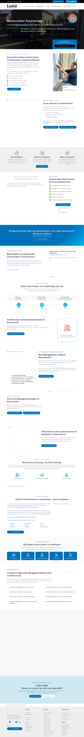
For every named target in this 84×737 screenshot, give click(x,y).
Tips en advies (46, 725)
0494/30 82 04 (46, 122)
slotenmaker (15, 1)
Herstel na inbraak (47, 709)
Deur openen (46, 705)
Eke (16, 729)
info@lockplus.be (56, 352)
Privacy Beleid (32, 735)
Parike (39, 730)
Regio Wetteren (65, 721)
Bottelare (26, 731)
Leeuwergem (72, 731)
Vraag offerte (27, 709)
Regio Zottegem (65, 718)
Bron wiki (51, 266)
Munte (49, 731)
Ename (22, 728)
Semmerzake (66, 728)
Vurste (52, 731)
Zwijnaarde (15, 731)
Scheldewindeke (40, 731)
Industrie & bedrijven (42, 548)
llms (45, 735)
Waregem (42, 514)
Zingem (27, 514)
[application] (34, 6)
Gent (41, 513)
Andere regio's (64, 724)
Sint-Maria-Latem (68, 729)
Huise (50, 728)
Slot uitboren (46, 707)
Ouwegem (74, 728)
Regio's (64, 712)
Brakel (43, 729)
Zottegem (27, 516)
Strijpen (58, 730)
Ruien (61, 244)
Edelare (16, 728)
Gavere (62, 728)
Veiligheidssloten (46, 714)
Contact (27, 699)
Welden (44, 728)
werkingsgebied (13, 510)
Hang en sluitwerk (47, 710)
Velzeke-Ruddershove (52, 730)
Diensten (46, 699)
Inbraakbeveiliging (47, 717)
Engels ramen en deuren (48, 723)
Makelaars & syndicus (28, 548)
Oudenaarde (28, 513)
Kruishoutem (24, 729)
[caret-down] (18, 290)
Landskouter (56, 731)
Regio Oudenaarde (65, 714)
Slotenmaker (65, 699)
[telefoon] (19, 712)
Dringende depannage (47, 702)
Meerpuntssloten (46, 712)
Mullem (10, 729)
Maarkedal (22, 730)
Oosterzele (12, 516)
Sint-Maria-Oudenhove (16, 730)
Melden (32, 728)
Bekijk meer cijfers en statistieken (16, 476)
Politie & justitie (70, 548)
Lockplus (17, 735)
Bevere (13, 728)
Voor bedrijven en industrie (67, 704)
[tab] (24, 577)
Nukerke (32, 730)
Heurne (52, 728)
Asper (47, 728)
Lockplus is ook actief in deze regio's (17, 694)
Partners (52, 735)
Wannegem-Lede (29, 729)
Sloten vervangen (46, 704)
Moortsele (61, 730)
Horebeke (46, 729)
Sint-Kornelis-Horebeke (53, 729)
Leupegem (25, 728)
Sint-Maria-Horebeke (61, 729)
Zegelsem (42, 730)
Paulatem (60, 731)
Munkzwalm (35, 729)
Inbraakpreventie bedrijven (48, 722)
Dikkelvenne (40, 729)
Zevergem (13, 729)
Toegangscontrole (46, 715)
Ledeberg (19, 729)
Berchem (57, 244)
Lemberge (45, 731)
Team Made (80, 735)
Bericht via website (29, 707)
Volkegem (40, 728)
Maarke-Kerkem (27, 730)
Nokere (56, 728)
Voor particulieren (65, 702)
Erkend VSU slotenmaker (13, 264)
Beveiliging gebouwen (47, 720)
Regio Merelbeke (65, 716)
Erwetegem (64, 731)
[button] (58, 1)
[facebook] (10, 712)
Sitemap (48, 735)
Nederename (36, 728)
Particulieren (14, 548)
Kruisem (12, 514)
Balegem (18, 731)
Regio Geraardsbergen (66, 717)
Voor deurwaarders (65, 707)
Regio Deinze (64, 722)
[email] (16, 712)
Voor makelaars (65, 705)
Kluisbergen (52, 244)
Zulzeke (65, 244)
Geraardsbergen (44, 516)
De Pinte (69, 730)
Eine (19, 728)
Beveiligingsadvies (47, 719)
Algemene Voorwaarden (40, 735)
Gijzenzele (22, 731)
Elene (68, 731)
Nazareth (70, 728)
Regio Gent (64, 720)
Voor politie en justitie (66, 709)
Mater (29, 728)
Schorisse (35, 730)
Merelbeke (12, 513)
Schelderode (35, 731)
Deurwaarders (56, 548)
